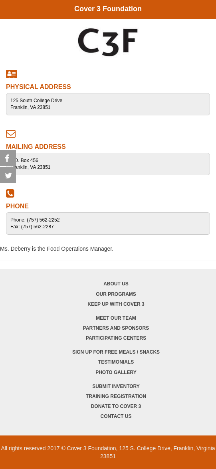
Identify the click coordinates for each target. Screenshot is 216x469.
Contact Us (116, 416)
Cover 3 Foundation (108, 9)
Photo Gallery (116, 372)
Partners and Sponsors (116, 328)
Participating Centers (116, 338)
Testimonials (116, 362)
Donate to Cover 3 (116, 406)
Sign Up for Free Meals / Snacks (116, 352)
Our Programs (116, 294)
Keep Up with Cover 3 (115, 304)
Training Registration (116, 396)
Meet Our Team (116, 318)
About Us (116, 284)
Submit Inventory (116, 386)
